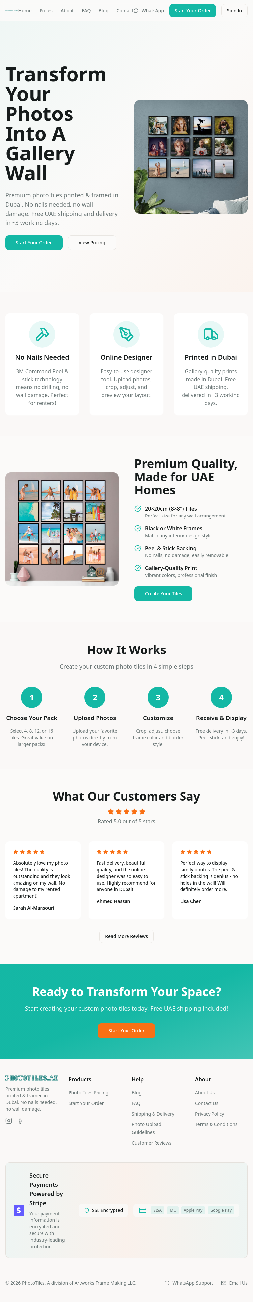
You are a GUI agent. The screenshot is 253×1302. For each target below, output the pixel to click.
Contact (125, 10)
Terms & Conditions (216, 1124)
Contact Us (206, 1103)
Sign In (234, 10)
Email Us (234, 1283)
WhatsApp (148, 10)
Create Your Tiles (163, 593)
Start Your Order (193, 10)
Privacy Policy (209, 1114)
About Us (205, 1092)
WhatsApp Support (188, 1283)
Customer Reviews (152, 1143)
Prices (46, 10)
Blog (103, 10)
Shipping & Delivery (153, 1114)
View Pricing (92, 242)
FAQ (86, 10)
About (67, 10)
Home (25, 10)
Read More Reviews (126, 936)
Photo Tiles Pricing (88, 1092)
